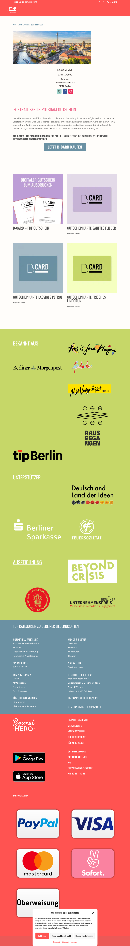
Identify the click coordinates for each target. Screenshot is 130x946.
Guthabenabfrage (77, 751)
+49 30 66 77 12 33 (76, 773)
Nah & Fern (74, 663)
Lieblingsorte (75, 725)
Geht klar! (42, 935)
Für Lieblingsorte (77, 737)
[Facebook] (103, 3)
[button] (93, 912)
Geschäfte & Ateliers (80, 675)
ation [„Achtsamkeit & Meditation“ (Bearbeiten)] (36, 643)
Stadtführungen (37, 24)
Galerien (72, 643)
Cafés (16, 678)
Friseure (17, 647)
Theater (72, 656)
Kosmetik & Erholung (25, 639)
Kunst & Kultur (77, 639)
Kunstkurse (73, 651)
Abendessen (19, 687)
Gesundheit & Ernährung (25, 651)
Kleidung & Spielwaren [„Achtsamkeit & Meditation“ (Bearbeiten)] (24, 706)
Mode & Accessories (78, 678)
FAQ (69, 762)
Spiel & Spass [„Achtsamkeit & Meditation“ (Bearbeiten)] (20, 666)
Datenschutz (56, 942)
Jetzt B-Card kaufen (65, 147)
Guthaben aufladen (77, 757)
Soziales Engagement (78, 720)
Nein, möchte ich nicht (61, 935)
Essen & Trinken (22, 675)
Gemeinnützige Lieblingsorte (84, 707)
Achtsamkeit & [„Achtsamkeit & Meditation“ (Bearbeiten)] (20, 643)
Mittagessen (19, 683)
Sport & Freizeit (24, 24)
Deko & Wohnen (76, 687)
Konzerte (72, 647)
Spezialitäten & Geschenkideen (84, 683)
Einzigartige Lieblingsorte (83, 698)
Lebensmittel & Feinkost (80, 691)
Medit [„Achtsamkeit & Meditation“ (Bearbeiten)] (31, 643)
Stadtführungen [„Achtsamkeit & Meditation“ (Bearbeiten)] (76, 667)
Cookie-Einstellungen (84, 935)
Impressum (74, 942)
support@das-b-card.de (80, 768)
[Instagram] (99, 3)
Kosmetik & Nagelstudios (26, 656)
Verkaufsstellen (76, 731)
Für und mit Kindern (25, 698)
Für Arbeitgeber (76, 742)
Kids (14, 24)
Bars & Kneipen (20, 691)
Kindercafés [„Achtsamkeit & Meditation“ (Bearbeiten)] (19, 702)
